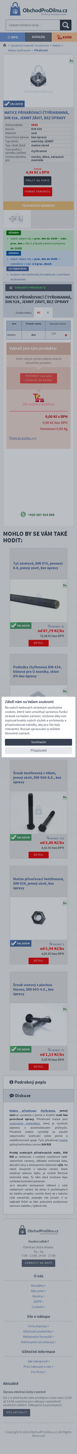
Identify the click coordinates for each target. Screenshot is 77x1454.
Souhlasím (38, 742)
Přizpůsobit (39, 750)
